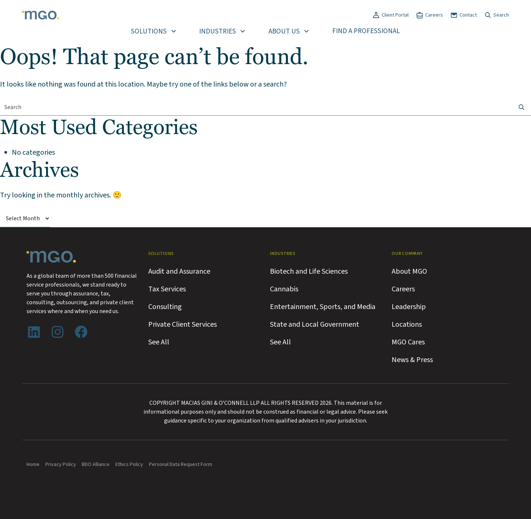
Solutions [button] (149, 31)
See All (158, 342)
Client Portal (395, 15)
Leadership (409, 307)
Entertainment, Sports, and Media (322, 307)
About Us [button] (284, 31)
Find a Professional (366, 31)
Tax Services (167, 289)
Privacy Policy (60, 464)
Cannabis (284, 289)
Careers (434, 15)
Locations (407, 324)
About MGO (409, 271)
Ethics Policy (129, 464)
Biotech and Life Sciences (309, 271)
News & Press (412, 360)
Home (33, 464)
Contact (468, 15)
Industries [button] (217, 31)
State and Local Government (314, 324)
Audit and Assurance (179, 271)
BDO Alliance (96, 464)
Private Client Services (182, 324)
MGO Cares (408, 342)
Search (501, 15)
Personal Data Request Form (180, 464)
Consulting (165, 307)
